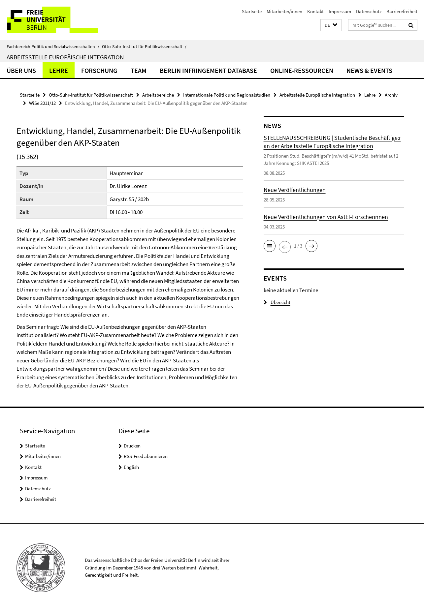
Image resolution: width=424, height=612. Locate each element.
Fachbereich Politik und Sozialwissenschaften (53, 46)
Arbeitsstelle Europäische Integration (65, 57)
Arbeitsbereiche (158, 95)
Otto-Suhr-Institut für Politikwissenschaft (144, 46)
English (131, 467)
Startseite (252, 11)
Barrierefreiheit (401, 11)
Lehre (58, 70)
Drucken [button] (132, 446)
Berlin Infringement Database (208, 70)
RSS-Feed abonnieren (146, 456)
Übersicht (277, 302)
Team (139, 70)
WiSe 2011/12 (42, 103)
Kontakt (315, 11)
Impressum (340, 11)
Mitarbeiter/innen (284, 11)
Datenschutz (368, 11)
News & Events (369, 70)
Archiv (391, 95)
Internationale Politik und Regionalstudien (226, 95)
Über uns (21, 70)
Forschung (99, 70)
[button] (331, 25)
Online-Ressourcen (301, 70)
